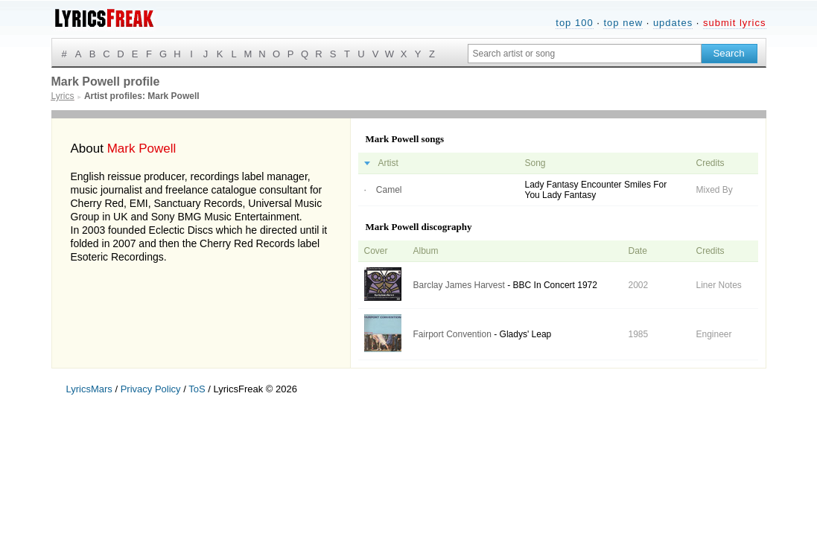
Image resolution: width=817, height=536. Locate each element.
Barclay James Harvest (459, 285)
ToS (196, 389)
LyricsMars (89, 389)
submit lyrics (734, 22)
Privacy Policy (151, 389)
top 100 (574, 22)
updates (673, 22)
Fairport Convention (452, 334)
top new (623, 22)
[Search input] (585, 53)
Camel (389, 190)
